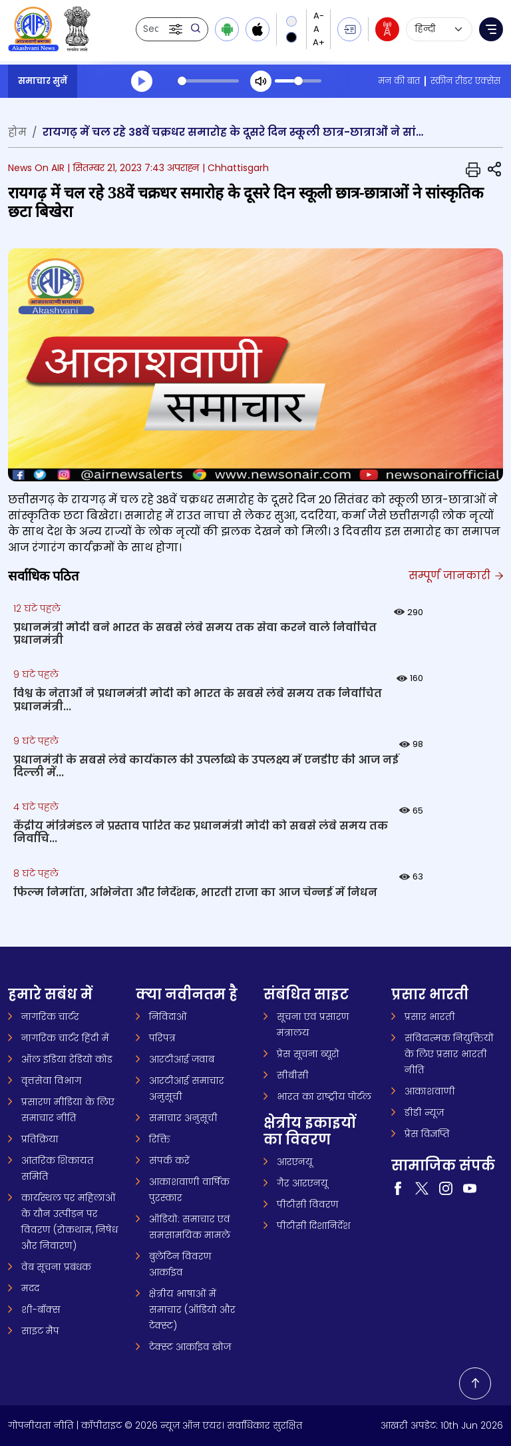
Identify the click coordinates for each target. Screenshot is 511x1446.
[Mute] (260, 81)
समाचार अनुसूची (183, 1117)
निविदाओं (168, 1016)
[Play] (141, 81)
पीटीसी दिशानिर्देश (314, 1225)
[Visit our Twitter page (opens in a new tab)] (421, 1187)
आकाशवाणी (430, 1091)
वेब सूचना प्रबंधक (56, 1267)
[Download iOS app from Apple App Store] (257, 29)
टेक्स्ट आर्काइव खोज (190, 1346)
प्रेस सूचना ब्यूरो (308, 1054)
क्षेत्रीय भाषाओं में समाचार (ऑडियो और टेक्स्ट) (192, 1309)
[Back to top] (475, 1383)
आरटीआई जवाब (181, 1059)
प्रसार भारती (430, 1016)
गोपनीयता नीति (41, 1425)
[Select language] (439, 29)
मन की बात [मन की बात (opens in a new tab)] (399, 81)
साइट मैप (40, 1330)
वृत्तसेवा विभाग (51, 1080)
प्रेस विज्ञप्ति (427, 1133)
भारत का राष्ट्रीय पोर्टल (324, 1096)
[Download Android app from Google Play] (227, 29)
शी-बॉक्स (41, 1309)
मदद (30, 1288)
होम (17, 132)
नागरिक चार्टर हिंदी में (65, 1038)
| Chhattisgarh (235, 167)
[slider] (208, 81)
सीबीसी (293, 1075)
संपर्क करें (169, 1160)
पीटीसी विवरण (308, 1204)
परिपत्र (162, 1038)
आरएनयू (295, 1161)
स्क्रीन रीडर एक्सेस (465, 81)
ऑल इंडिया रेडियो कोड (66, 1059)
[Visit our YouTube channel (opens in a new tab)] (469, 1187)
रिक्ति (159, 1139)
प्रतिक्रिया (40, 1139)
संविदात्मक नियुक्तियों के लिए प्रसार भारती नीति (449, 1054)
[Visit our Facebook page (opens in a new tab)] (398, 1187)
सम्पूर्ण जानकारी (456, 575)
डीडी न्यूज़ (424, 1112)
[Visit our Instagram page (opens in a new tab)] (445, 1187)
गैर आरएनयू (302, 1183)
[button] (177, 29)
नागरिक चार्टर (50, 1016)
